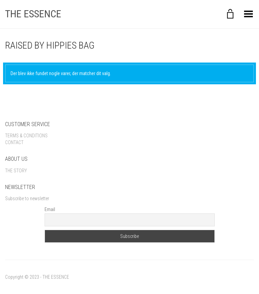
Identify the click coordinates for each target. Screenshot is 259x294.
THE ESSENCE (33, 14)
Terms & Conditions (26, 135)
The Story (16, 170)
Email (50, 209)
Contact (14, 142)
